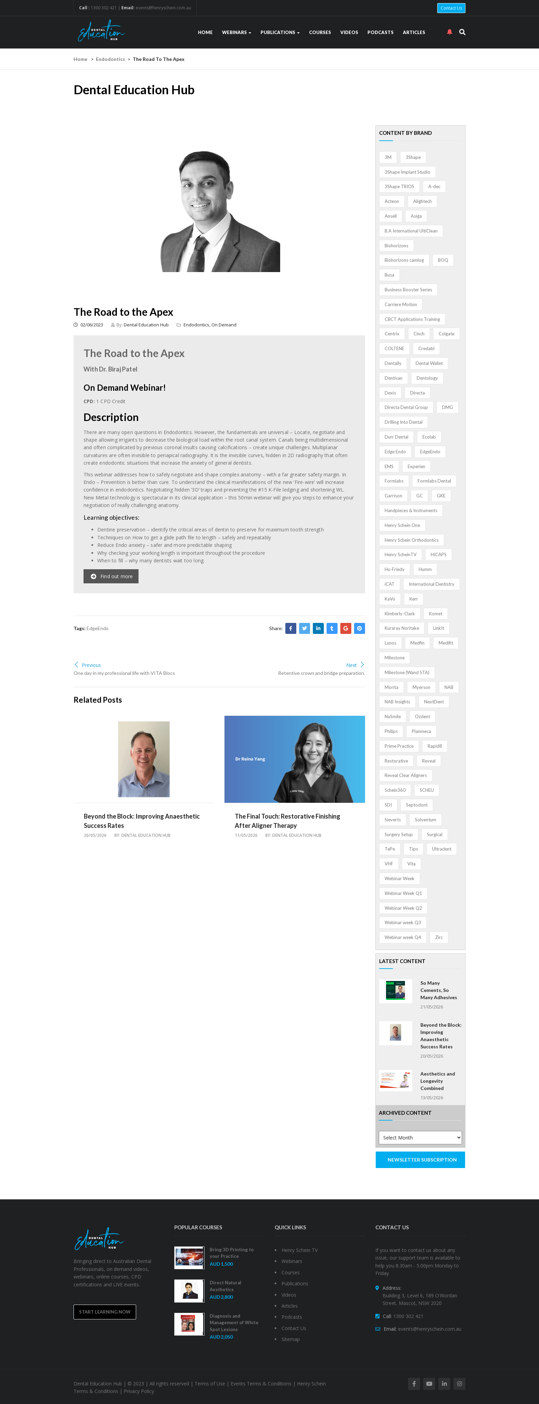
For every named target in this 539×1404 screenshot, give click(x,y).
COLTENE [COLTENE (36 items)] (394, 348)
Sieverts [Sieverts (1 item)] (393, 819)
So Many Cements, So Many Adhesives (438, 990)
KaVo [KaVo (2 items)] (390, 599)
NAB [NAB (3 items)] (448, 687)
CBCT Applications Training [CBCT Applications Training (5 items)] (412, 319)
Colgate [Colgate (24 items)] (446, 333)
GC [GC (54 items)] (419, 495)
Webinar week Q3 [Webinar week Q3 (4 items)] (403, 922)
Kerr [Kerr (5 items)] (413, 599)
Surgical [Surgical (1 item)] (434, 834)
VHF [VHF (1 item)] (389, 863)
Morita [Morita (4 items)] (391, 687)
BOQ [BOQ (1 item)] (443, 260)
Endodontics (110, 59)
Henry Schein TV (300, 1250)
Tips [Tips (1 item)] (413, 849)
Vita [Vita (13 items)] (411, 863)
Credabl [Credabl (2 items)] (426, 348)
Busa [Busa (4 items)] (389, 275)
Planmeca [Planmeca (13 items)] (421, 731)
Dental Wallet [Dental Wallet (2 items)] (429, 363)
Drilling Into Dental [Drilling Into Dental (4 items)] (403, 422)
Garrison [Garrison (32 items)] (393, 495)
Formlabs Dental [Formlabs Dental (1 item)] (434, 481)
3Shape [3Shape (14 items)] (413, 157)
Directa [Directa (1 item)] (417, 393)
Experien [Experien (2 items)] (416, 466)
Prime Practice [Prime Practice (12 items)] (399, 746)
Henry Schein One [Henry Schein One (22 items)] (402, 525)
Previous (87, 665)
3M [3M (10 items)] (388, 157)
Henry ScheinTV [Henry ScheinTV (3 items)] (401, 554)
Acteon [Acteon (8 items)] (392, 201)
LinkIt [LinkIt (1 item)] (438, 628)
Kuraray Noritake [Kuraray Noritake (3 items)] (402, 628)
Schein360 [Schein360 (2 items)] (395, 790)
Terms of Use (210, 1383)
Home (205, 32)
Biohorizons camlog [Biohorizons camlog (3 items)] (404, 260)
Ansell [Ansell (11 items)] (391, 216)
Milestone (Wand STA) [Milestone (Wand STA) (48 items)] (407, 672)
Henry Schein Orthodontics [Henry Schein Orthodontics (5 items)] (412, 540)
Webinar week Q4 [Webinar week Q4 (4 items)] (403, 937)
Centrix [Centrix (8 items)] (392, 333)
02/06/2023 (88, 325)
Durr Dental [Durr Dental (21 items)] (396, 437)
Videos (349, 32)
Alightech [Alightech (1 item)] (422, 201)
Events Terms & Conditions (261, 1383)
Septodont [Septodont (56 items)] (417, 805)
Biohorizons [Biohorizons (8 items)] (396, 245)
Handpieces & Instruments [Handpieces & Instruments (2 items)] (411, 510)
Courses (320, 32)
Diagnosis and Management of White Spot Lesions (234, 1322)
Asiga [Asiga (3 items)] (416, 216)
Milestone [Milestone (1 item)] (395, 657)
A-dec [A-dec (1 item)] (434, 186)
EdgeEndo (98, 628)
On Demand (223, 325)
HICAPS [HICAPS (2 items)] (439, 554)
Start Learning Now (105, 1312)
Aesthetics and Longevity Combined (437, 1081)
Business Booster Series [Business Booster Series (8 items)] (408, 289)
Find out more (112, 576)
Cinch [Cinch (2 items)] (419, 333)
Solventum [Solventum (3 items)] (425, 819)
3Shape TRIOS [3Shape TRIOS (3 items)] (399, 186)
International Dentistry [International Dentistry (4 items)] (431, 584)
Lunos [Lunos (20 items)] (390, 643)
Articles (414, 32)
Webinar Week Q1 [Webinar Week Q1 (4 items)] (403, 893)
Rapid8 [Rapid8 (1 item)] (435, 746)
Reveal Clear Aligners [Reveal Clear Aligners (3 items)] (406, 775)
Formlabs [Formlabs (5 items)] (394, 481)
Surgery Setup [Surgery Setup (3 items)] (399, 834)
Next (355, 665)
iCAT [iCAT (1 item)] (390, 584)
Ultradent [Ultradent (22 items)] (441, 849)
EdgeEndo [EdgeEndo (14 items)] (430, 451)
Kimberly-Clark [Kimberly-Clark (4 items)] (400, 613)
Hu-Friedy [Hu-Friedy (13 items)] (395, 569)
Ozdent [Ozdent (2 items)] (422, 716)
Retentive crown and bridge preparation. (321, 673)
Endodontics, (197, 325)
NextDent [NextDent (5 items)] (434, 701)
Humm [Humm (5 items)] (425, 569)
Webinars (236, 32)
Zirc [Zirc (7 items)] (439, 937)
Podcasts (380, 32)
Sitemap (291, 1339)
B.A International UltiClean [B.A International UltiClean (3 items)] (411, 231)
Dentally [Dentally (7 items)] (393, 363)
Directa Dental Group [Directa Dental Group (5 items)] (406, 407)
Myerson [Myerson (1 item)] (421, 687)
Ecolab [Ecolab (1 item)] (429, 437)
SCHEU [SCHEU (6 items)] (427, 790)
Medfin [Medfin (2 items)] (417, 643)
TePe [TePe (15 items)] (390, 849)
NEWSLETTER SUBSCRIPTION (422, 1160)
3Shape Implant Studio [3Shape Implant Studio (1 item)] (407, 172)
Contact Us (451, 8)
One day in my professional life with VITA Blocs (124, 673)
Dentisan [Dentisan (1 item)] (394, 378)
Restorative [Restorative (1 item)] (396, 761)
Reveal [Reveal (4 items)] (429, 761)
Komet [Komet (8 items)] (435, 613)
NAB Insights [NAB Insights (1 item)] (397, 701)
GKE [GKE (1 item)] (441, 495)
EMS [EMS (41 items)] (389, 466)
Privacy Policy (139, 1391)
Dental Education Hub (146, 325)
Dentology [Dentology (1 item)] (427, 378)
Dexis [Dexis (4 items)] (390, 393)
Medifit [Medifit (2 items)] (446, 643)
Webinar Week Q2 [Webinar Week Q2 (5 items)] (403, 908)
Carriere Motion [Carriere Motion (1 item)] (401, 304)
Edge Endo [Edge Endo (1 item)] (395, 451)
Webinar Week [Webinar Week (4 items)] (400, 878)
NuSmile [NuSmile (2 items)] (393, 716)
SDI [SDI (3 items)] (388, 805)
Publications (280, 32)
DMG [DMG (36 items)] (447, 407)
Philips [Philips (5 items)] (391, 731)
